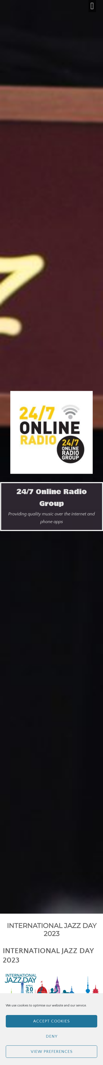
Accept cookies (51, 1021)
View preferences (52, 1051)
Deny (51, 1036)
